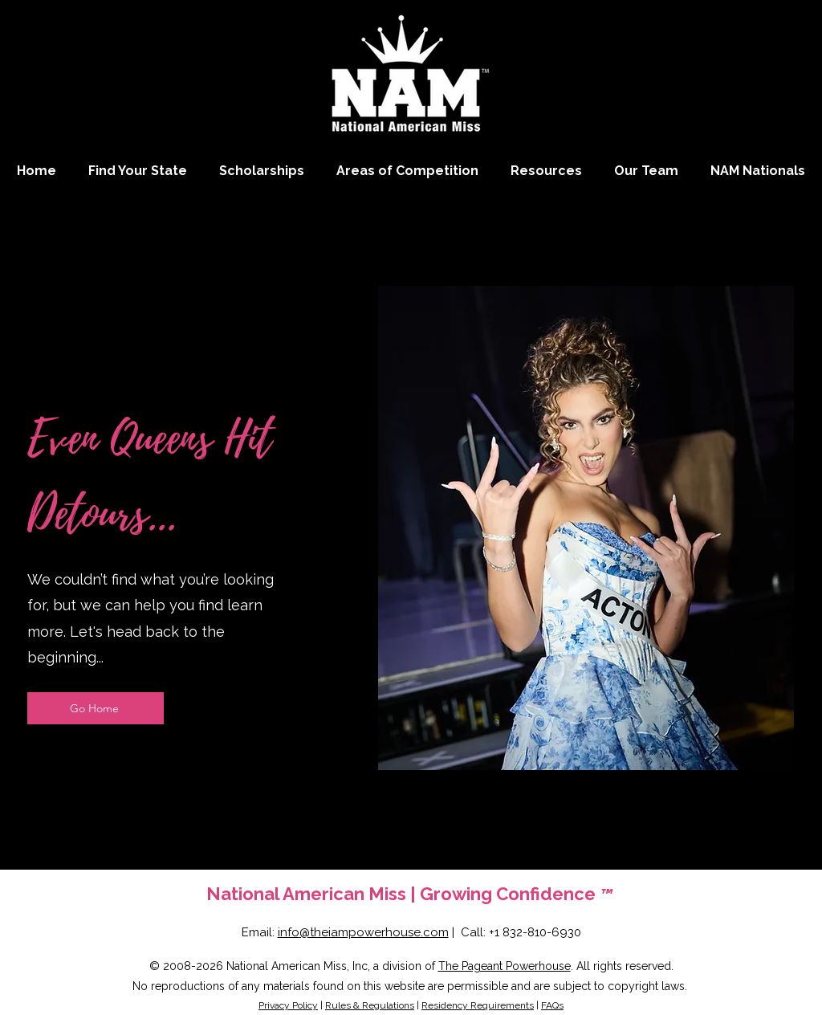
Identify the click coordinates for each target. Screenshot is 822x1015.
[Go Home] (95, 708)
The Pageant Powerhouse (504, 966)
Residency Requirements (477, 1005)
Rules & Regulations (369, 1005)
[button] (407, 170)
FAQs (552, 1005)
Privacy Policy (288, 1005)
